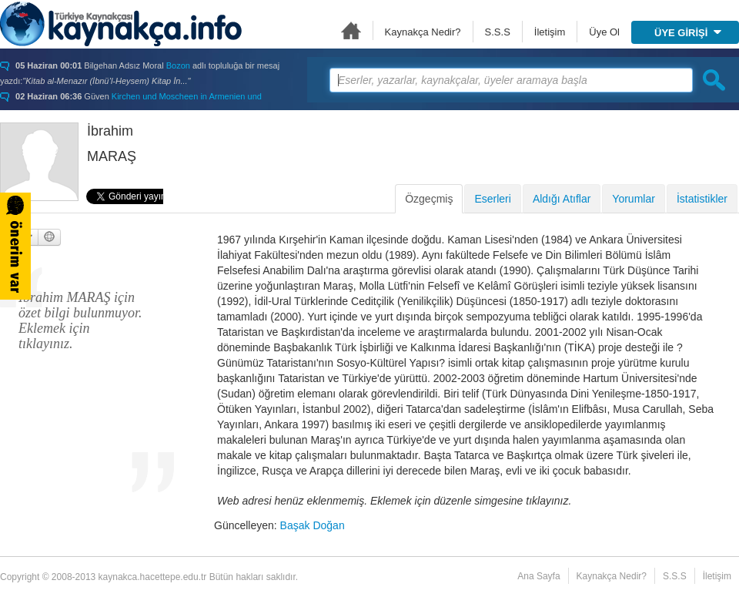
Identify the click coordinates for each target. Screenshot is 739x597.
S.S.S (497, 32)
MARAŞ (111, 156)
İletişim (549, 32)
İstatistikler (702, 199)
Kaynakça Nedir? (423, 32)
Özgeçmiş (429, 199)
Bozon (178, 65)
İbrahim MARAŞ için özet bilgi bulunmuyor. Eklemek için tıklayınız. (80, 320)
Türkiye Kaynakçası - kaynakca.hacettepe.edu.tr (121, 24)
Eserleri (492, 199)
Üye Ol (604, 32)
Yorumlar (633, 199)
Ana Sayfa (351, 30)
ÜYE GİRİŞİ (687, 33)
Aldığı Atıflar (561, 199)
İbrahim (110, 131)
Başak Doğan (312, 525)
